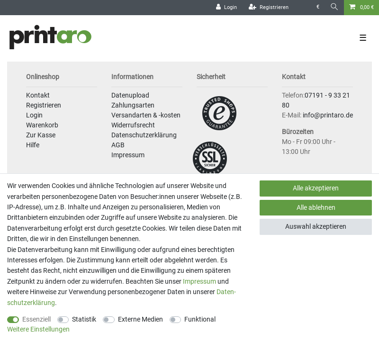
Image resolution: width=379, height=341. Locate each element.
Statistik (84, 319)
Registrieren (43, 105)
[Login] (226, 7)
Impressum (127, 155)
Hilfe (32, 145)
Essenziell (36, 319)
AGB (118, 145)
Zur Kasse (40, 135)
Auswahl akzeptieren (315, 226)
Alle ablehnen (316, 207)
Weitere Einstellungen (38, 329)
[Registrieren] (269, 7)
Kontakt (38, 95)
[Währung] (318, 7)
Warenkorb (42, 125)
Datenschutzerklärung (144, 135)
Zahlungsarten (132, 105)
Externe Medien (140, 319)
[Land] (302, 7)
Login (34, 115)
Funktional (200, 319)
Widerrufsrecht (133, 125)
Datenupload (130, 95)
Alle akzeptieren (316, 188)
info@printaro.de (328, 115)
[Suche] (334, 7)
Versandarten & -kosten (145, 115)
